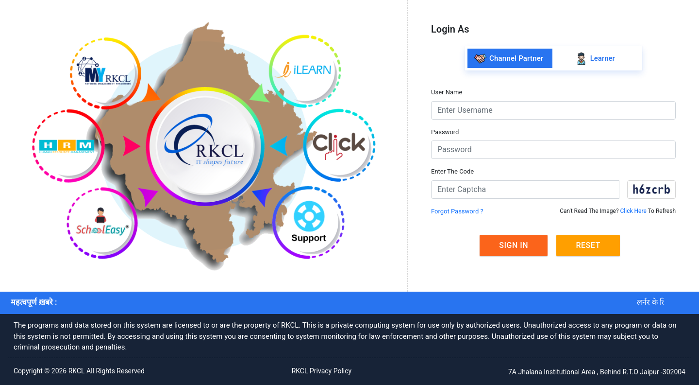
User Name (446, 92)
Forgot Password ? (457, 211)
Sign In (513, 245)
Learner (595, 58)
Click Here (633, 211)
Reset (588, 245)
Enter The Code (452, 171)
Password (445, 132)
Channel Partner (508, 58)
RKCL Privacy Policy (322, 371)
